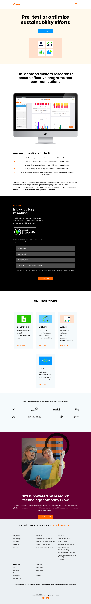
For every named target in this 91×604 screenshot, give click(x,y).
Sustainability (40, 570)
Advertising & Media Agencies (45, 541)
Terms (57, 595)
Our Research (17, 573)
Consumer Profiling (64, 538)
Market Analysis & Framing (66, 552)
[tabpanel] (45, 413)
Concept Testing (63, 547)
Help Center (17, 578)
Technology (17, 538)
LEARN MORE (21, 345)
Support (15, 547)
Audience (16, 544)
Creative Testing (63, 550)
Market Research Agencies (44, 547)
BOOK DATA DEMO (45, 517)
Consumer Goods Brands (44, 538)
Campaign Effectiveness (66, 544)
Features (16, 541)
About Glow (39, 567)
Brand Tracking (63, 541)
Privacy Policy (48, 595)
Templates (16, 575)
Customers (16, 570)
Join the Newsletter (62, 525)
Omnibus (61, 559)
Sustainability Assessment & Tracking (67, 556)
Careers (38, 573)
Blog (14, 567)
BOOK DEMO (45, 31)
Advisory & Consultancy (43, 544)
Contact (38, 575)
